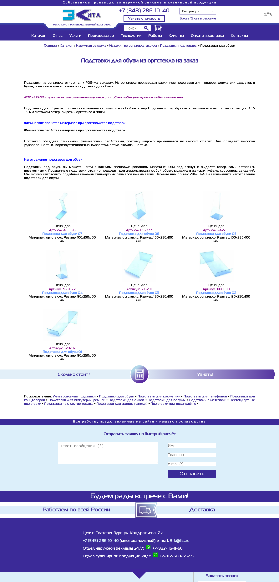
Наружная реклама (91, 46)
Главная (50, 46)
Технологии (131, 35)
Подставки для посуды (166, 400)
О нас (58, 35)
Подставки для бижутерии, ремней (76, 400)
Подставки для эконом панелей (122, 404)
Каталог (38, 35)
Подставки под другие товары (68, 404)
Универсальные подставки (74, 396)
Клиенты (176, 35)
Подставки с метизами (207, 400)
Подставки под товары (178, 46)
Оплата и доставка (207, 35)
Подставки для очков (126, 400)
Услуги (75, 35)
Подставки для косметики (159, 396)
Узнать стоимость (144, 18)
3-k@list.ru (180, 540)
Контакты (239, 35)
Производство (101, 35)
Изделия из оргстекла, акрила (133, 46)
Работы (155, 35)
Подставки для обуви (116, 396)
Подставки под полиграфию (173, 404)
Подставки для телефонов (205, 396)
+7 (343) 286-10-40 (144, 10)
